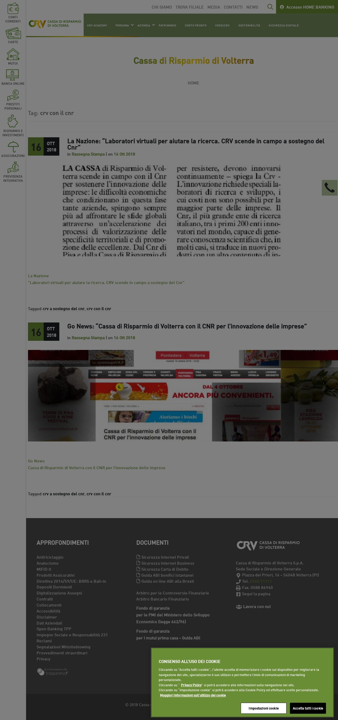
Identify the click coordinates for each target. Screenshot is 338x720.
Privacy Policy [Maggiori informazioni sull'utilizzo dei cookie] (191, 684)
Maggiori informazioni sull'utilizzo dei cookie (193, 695)
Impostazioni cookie (263, 708)
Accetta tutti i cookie (308, 708)
